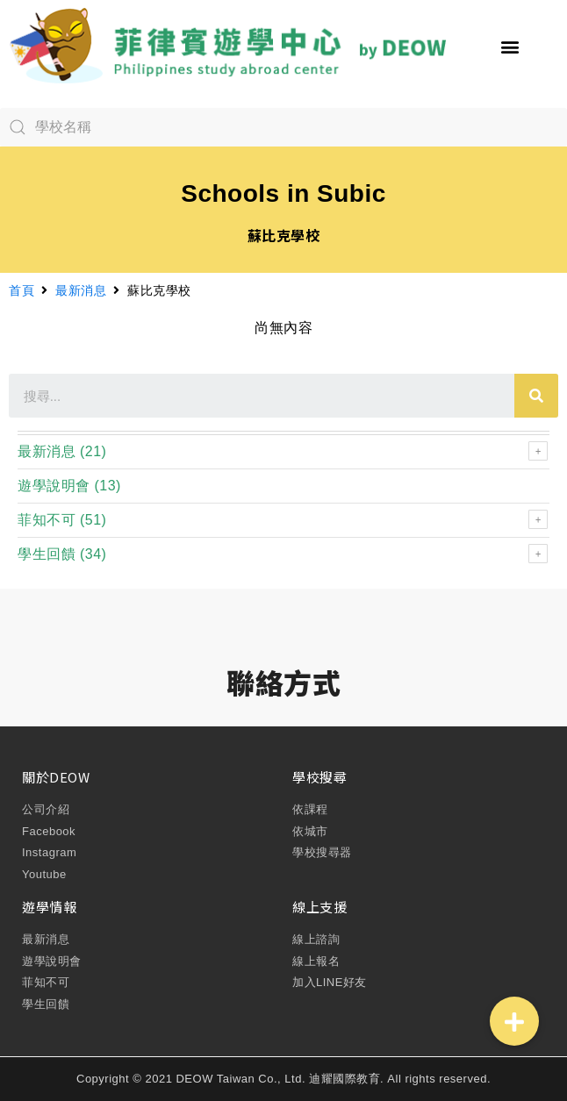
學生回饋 (46, 554)
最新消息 (80, 290)
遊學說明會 (54, 485)
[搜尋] (536, 396)
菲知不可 (46, 519)
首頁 (21, 290)
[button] (511, 46)
